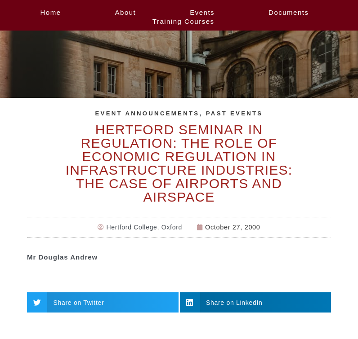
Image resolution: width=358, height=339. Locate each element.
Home (50, 12)
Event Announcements (146, 113)
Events (202, 12)
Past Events (237, 113)
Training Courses (183, 21)
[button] (103, 302)
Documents (288, 12)
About (125, 12)
